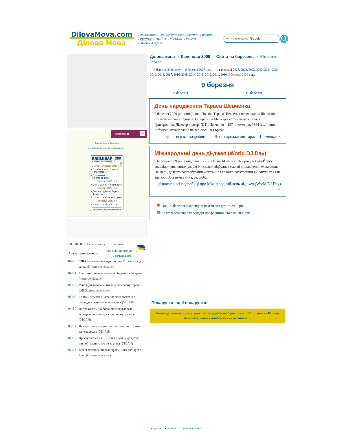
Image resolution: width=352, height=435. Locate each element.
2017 (169, 74)
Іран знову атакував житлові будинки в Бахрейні (111, 273)
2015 (184, 74)
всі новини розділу (120, 250)
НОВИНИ (206, 35)
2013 (200, 74)
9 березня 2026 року (167, 69)
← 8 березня (178, 93)
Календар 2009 (195, 56)
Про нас (156, 428)
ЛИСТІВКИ (175, 39)
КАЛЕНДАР (145, 39)
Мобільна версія (150, 43)
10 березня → (256, 93)
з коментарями (122, 255)
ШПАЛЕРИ (191, 39)
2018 (161, 74)
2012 (208, 74)
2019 (153, 74)
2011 (216, 74)
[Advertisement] (176, 13)
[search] (251, 39)
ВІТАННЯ (159, 39)
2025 (236, 69)
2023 (252, 69)
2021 (267, 69)
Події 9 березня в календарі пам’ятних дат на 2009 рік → (202, 206)
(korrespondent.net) (102, 266)
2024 (244, 69)
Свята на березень (235, 56)
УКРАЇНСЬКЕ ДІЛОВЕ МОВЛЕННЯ (178, 35)
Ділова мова (162, 56)
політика (171, 428)
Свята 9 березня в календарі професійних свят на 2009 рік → (205, 213)
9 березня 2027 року (198, 69)
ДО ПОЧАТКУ (147, 35)
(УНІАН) (128, 302)
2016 (177, 74)
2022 (259, 69)
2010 (223, 74)
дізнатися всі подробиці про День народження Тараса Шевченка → (223, 136)
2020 (275, 69)
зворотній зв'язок (191, 428)
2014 (192, 74)
